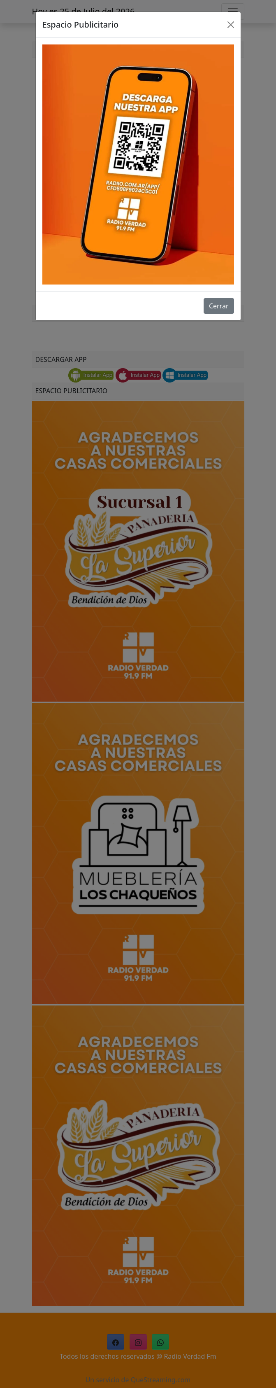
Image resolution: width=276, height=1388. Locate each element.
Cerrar (219, 305)
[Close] (230, 24)
